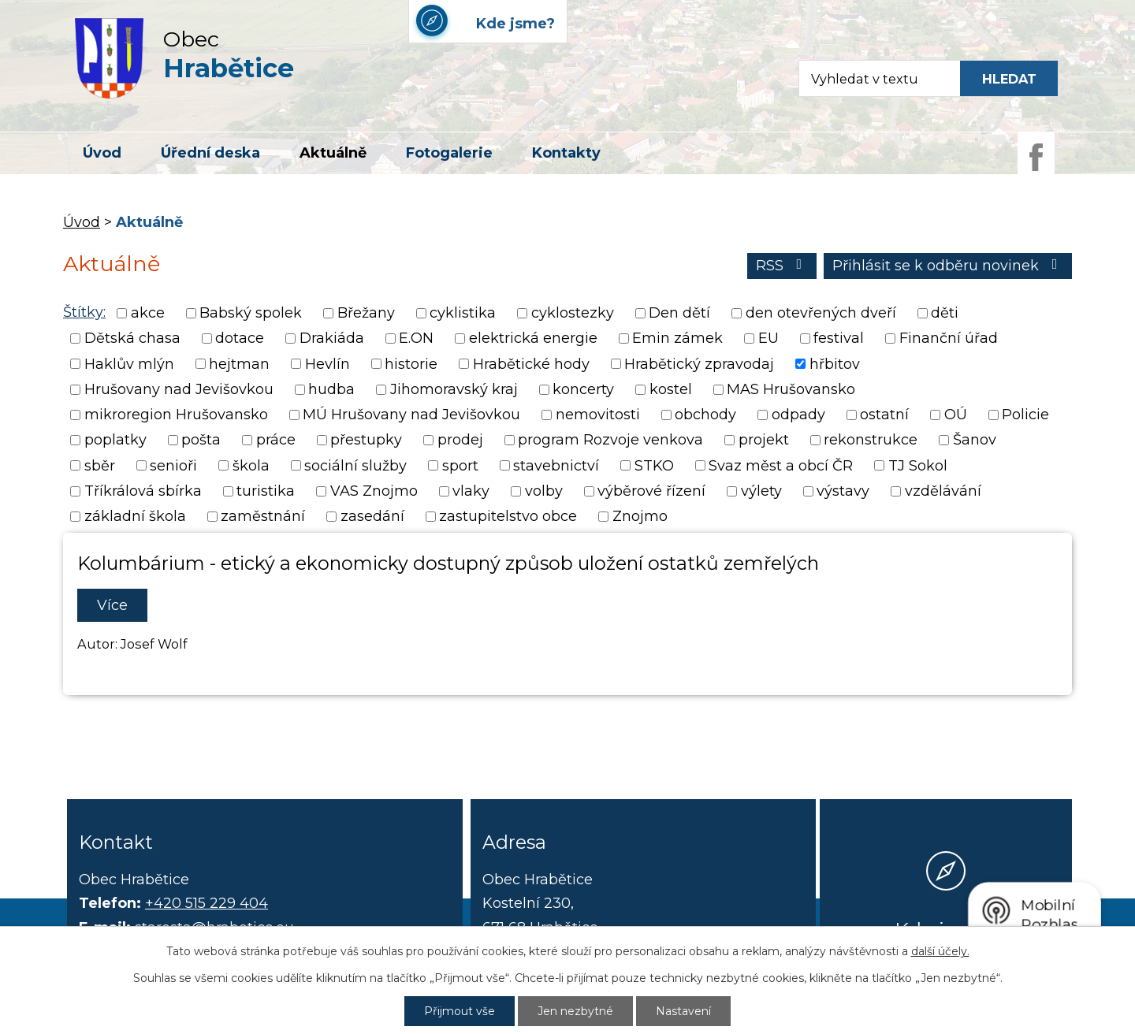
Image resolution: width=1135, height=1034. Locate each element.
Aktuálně (333, 153)
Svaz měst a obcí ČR (781, 465)
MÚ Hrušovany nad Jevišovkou (411, 414)
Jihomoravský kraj (454, 389)
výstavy (843, 491)
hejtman (239, 364)
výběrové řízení (651, 491)
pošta (201, 440)
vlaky (470, 491)
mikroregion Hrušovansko (176, 414)
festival (838, 339)
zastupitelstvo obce (508, 517)
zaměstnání (263, 517)
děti (944, 313)
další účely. (940, 951)
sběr (99, 465)
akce (148, 313)
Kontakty (566, 153)
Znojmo (640, 517)
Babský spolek (250, 313)
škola (251, 465)
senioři (173, 465)
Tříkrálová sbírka (143, 491)
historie (411, 364)
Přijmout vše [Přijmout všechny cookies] (459, 1011)
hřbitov (834, 364)
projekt (764, 440)
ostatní (884, 414)
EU (768, 339)
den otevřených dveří (821, 313)
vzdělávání (943, 491)
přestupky (366, 440)
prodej (460, 440)
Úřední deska (210, 153)
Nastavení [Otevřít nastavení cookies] (683, 1011)
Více (112, 605)
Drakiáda (332, 339)
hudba (331, 389)
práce (276, 440)
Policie (1025, 414)
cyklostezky (572, 313)
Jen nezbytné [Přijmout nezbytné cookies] (575, 1011)
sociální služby (355, 465)
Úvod (102, 153)
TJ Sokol (917, 465)
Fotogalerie (449, 153)
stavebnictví (556, 465)
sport (460, 465)
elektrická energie (533, 339)
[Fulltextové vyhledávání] (872, 78)
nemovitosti (598, 414)
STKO (654, 465)
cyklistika (463, 313)
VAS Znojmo (374, 491)
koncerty (583, 389)
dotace (239, 339)
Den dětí (679, 313)
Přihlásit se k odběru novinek (948, 265)
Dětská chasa (132, 339)
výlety (761, 491)
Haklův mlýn (129, 364)
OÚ (955, 414)
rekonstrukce (870, 440)
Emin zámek (677, 339)
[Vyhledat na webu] (1009, 78)
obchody (705, 414)
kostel (670, 389)
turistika (265, 491)
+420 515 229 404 (206, 903)
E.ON (416, 339)
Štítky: (84, 312)
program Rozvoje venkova (610, 440)
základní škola (135, 517)
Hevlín (327, 364)
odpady (798, 414)
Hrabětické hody (531, 364)
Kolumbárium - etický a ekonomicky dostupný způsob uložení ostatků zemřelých (448, 563)
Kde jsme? (946, 929)
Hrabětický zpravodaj (699, 364)
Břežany (366, 313)
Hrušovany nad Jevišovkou (179, 389)
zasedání (372, 517)
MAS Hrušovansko (791, 389)
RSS (782, 265)
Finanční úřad (948, 339)
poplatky (115, 440)
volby (544, 491)
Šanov (974, 440)
